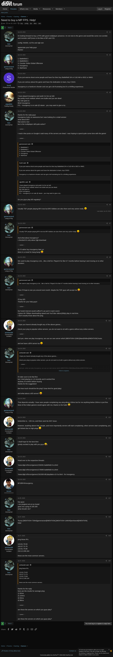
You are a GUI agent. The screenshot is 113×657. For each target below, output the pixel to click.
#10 (109, 321)
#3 (110, 73)
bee (4, 23)
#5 (110, 111)
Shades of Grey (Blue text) (11, 651)
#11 (109, 348)
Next (9, 27)
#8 (110, 257)
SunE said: (22, 163)
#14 (109, 438)
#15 (109, 456)
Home (5, 9)
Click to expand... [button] (64, 371)
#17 (109, 498)
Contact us (72, 651)
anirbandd (9, 332)
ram (39, 23)
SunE (9, 85)
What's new (24, 9)
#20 (109, 561)
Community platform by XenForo (56, 655)
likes (35, 23)
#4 (110, 92)
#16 (109, 479)
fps (31, 23)
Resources (47, 9)
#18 (109, 517)
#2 (110, 55)
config (26, 23)
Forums (13, 9)
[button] (30, 9)
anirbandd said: (24, 353)
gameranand (9, 67)
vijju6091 (8, 104)
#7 (110, 223)
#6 (110, 204)
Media (35, 9)
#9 (110, 276)
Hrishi (9, 491)
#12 (109, 398)
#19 (109, 535)
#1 (110, 32)
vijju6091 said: (23, 182)
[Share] (107, 32)
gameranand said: (25, 144)
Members (59, 9)
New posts (4, 12)
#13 (109, 417)
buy (22, 23)
